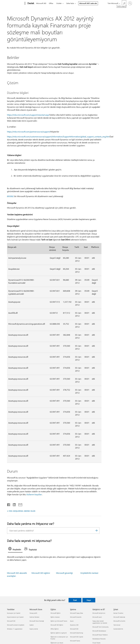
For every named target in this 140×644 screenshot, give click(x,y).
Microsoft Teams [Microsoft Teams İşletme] (75, 641)
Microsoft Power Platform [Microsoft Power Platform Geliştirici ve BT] (100, 635)
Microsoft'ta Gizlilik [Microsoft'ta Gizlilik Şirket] (119, 621)
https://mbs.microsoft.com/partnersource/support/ (28, 131)
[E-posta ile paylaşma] (19, 504)
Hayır (89, 600)
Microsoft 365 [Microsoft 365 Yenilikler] (11, 621)
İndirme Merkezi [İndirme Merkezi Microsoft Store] (34, 617)
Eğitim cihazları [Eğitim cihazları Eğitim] (55, 617)
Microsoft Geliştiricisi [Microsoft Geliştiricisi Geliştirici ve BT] (98, 613)
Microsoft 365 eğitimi (41, 573)
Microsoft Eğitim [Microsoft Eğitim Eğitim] (55, 613)
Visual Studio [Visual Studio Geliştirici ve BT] (96, 643)
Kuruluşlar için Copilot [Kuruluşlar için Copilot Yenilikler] (13, 613)
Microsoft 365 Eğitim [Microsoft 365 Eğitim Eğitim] (57, 625)
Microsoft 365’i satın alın (88, 3)
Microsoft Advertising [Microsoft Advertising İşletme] (76, 633)
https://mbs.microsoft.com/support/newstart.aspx (28, 115)
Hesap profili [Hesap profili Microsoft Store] (33, 613)
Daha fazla (70, 3)
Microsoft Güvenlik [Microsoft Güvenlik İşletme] (75, 617)
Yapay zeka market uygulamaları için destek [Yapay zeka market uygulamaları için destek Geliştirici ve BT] (99, 622)
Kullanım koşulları (34, 494)
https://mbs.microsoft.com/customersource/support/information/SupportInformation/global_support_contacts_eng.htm (58, 136)
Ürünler (59, 3)
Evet (75, 600)
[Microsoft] (15, 3)
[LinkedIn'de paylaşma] (13, 504)
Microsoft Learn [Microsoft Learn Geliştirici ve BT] (97, 617)
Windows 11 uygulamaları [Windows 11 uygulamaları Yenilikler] (14, 629)
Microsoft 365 (41, 3)
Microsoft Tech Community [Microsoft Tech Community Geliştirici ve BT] (100, 627)
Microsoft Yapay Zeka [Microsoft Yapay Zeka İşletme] (76, 613)
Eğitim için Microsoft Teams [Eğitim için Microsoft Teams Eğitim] (59, 621)
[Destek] (30, 3)
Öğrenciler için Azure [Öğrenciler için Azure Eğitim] (57, 643)
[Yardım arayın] (124, 3)
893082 (10, 196)
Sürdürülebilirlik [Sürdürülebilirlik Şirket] (118, 629)
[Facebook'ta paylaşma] (9, 504)
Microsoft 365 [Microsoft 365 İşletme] (74, 629)
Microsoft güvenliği (64, 573)
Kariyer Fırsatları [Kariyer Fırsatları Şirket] (118, 613)
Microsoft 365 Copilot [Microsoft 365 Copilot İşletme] (76, 637)
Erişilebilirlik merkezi (89, 573)
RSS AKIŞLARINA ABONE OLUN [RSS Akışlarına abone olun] (22, 511)
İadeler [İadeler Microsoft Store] (32, 625)
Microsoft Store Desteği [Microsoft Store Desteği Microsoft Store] (37, 621)
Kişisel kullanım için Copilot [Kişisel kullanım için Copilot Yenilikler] (15, 617)
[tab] (15, 549)
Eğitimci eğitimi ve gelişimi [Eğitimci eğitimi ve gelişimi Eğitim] (59, 633)
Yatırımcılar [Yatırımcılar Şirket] (116, 625)
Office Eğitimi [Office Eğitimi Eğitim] (55, 629)
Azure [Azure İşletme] (72, 621)
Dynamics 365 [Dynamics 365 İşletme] (74, 625)
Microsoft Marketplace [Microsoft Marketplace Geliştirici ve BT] (99, 631)
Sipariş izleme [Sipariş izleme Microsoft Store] (34, 629)
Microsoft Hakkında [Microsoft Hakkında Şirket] (119, 617)
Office (51, 3)
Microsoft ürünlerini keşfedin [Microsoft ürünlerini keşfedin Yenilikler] (15, 625)
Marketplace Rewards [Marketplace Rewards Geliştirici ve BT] (99, 639)
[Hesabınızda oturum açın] (130, 3)
